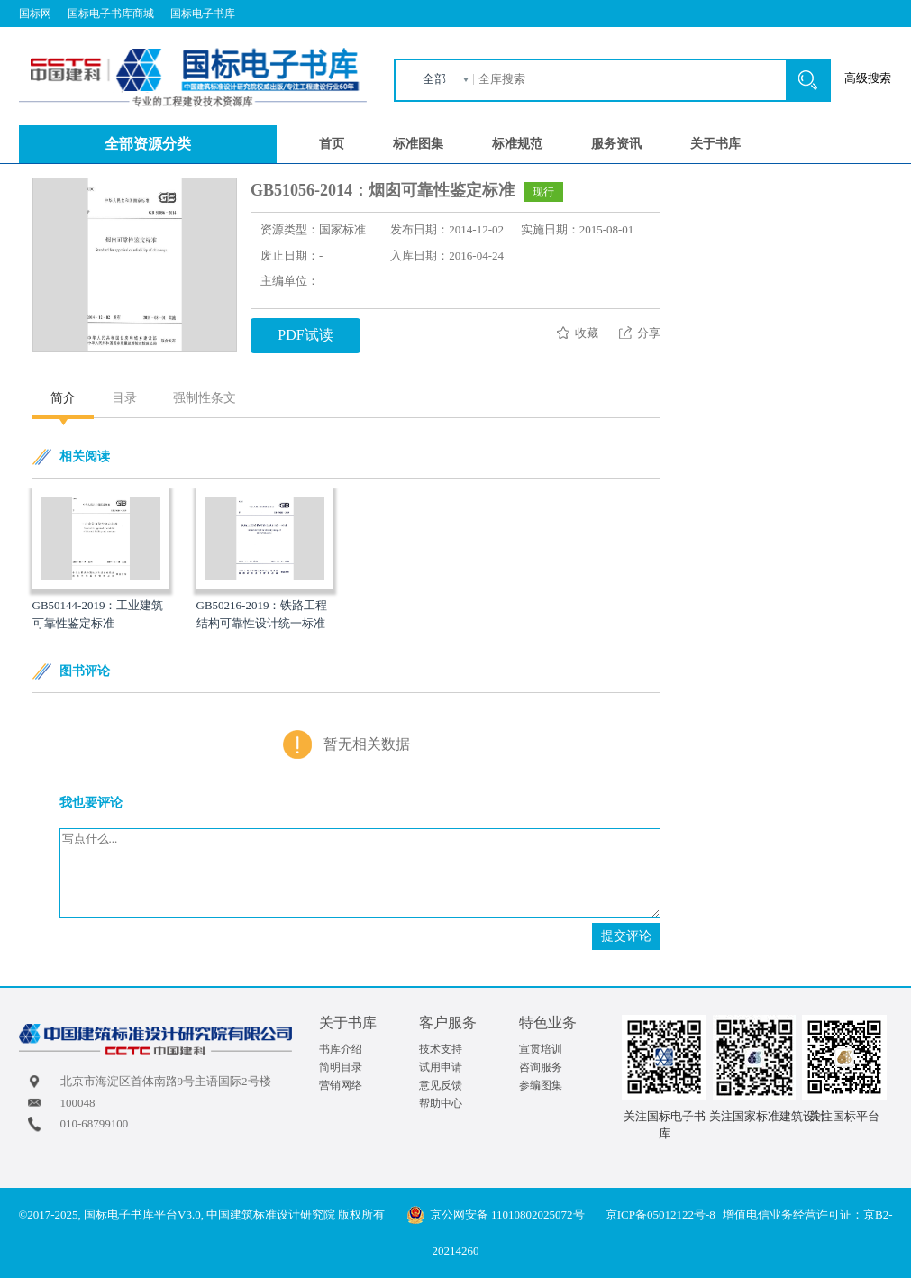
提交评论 (626, 936)
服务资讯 (616, 144)
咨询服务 (540, 1067)
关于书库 (715, 144)
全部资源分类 (148, 143)
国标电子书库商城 (111, 13)
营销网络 (340, 1085)
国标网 (35, 13)
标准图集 (418, 144)
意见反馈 (440, 1085)
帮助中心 (440, 1103)
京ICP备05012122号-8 (660, 1214)
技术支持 (440, 1049)
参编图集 (540, 1085)
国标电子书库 (202, 13)
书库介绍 (340, 1049)
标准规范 (517, 144)
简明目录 (340, 1067)
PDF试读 (305, 334)
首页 (331, 144)
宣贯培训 (540, 1049)
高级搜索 (867, 78)
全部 (434, 79)
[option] (101, 561)
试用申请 (440, 1067)
